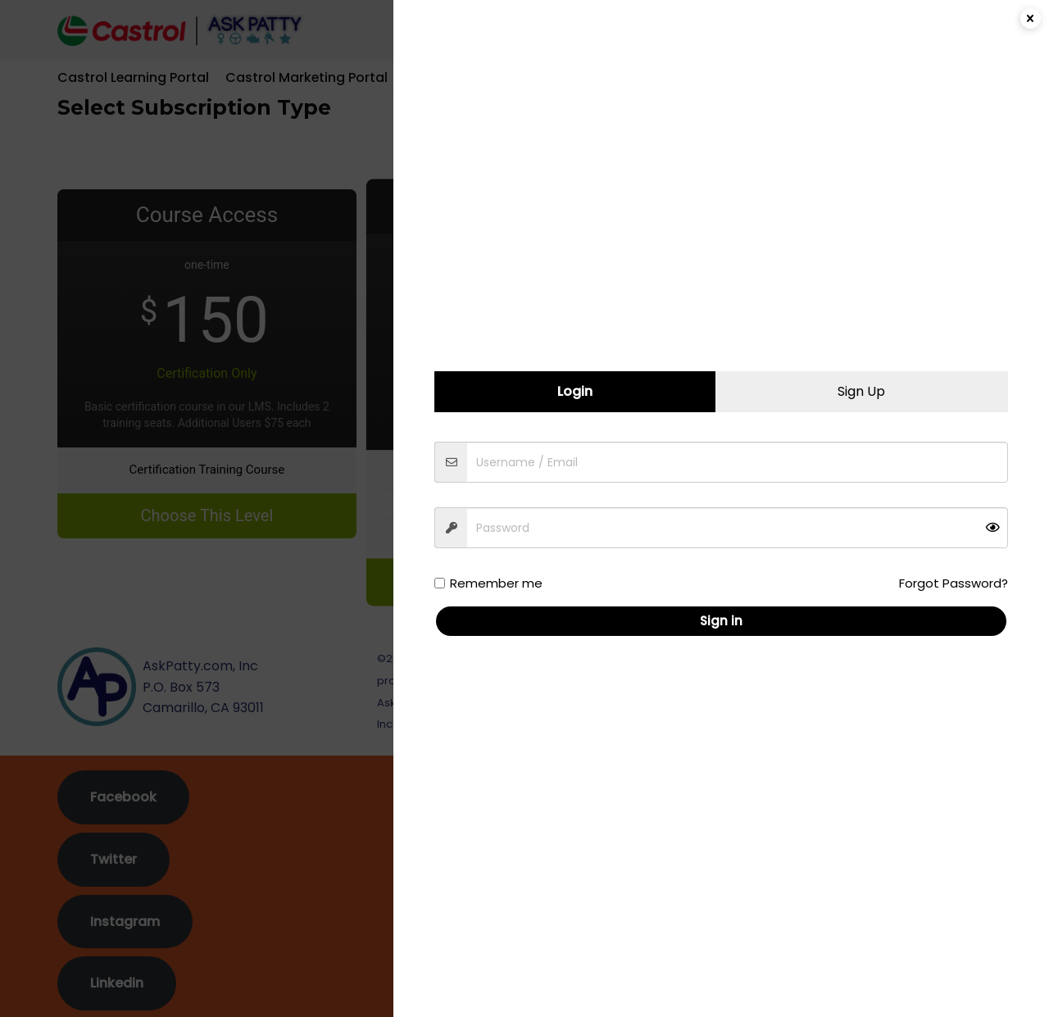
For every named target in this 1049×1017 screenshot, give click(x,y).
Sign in (723, 620)
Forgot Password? (955, 583)
